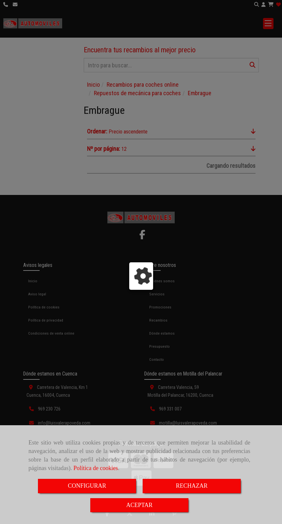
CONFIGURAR (87, 485)
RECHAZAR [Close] (191, 485)
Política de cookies (95, 468)
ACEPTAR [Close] (139, 505)
